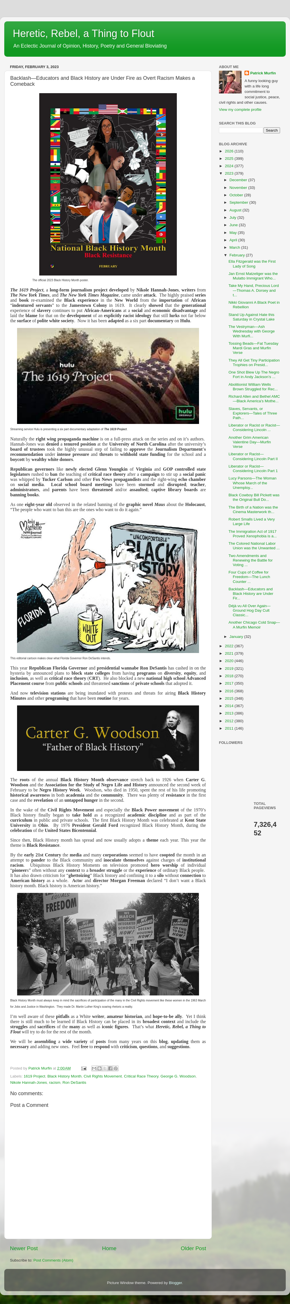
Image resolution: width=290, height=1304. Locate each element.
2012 (230, 721)
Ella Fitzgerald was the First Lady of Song (252, 263)
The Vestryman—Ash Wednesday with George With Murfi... (252, 331)
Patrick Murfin (263, 73)
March (235, 247)
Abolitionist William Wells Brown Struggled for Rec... (253, 386)
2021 (230, 653)
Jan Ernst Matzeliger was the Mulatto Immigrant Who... (253, 276)
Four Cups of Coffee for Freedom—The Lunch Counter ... (249, 576)
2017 (230, 683)
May (233, 232)
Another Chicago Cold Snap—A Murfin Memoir (254, 624)
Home (109, 1248)
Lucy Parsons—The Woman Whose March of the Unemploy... (253, 482)
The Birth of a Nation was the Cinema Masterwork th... (253, 509)
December (238, 180)
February (237, 255)
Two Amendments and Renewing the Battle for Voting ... (251, 560)
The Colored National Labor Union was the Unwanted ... (254, 545)
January (236, 636)
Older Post (193, 1248)
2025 (230, 158)
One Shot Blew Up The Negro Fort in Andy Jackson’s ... (254, 374)
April (233, 240)
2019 (230, 668)
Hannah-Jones (165, 289)
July (233, 217)
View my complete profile (240, 109)
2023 (230, 173)
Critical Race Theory (141, 1076)
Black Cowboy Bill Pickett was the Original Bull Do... (254, 497)
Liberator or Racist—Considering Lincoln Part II (253, 456)
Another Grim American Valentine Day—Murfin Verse (250, 442)
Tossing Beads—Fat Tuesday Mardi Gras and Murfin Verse (254, 348)
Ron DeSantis (74, 1082)
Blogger (175, 1283)
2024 (230, 166)
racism (55, 1082)
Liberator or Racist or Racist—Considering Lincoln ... (254, 427)
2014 (230, 706)
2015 (230, 698)
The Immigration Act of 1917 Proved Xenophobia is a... (253, 533)
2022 (230, 646)
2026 (230, 151)
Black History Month (64, 1076)
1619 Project (34, 1076)
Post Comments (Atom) (53, 1260)
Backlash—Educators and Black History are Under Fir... (251, 593)
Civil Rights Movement (103, 1076)
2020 (230, 661)
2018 (230, 676)
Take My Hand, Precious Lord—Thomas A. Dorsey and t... (254, 290)
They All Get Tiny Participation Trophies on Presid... (254, 362)
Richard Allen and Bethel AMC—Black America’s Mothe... (254, 398)
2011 (230, 728)
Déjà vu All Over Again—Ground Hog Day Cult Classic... (250, 610)
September (239, 202)
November (238, 187)
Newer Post (24, 1248)
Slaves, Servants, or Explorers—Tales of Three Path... (253, 413)
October (236, 195)
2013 (230, 713)
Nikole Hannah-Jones (28, 1082)
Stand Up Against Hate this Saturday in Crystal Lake (252, 317)
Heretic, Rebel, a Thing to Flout (83, 33)
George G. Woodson (178, 1076)
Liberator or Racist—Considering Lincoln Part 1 (253, 468)
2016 (230, 691)
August (236, 210)
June (234, 225)
